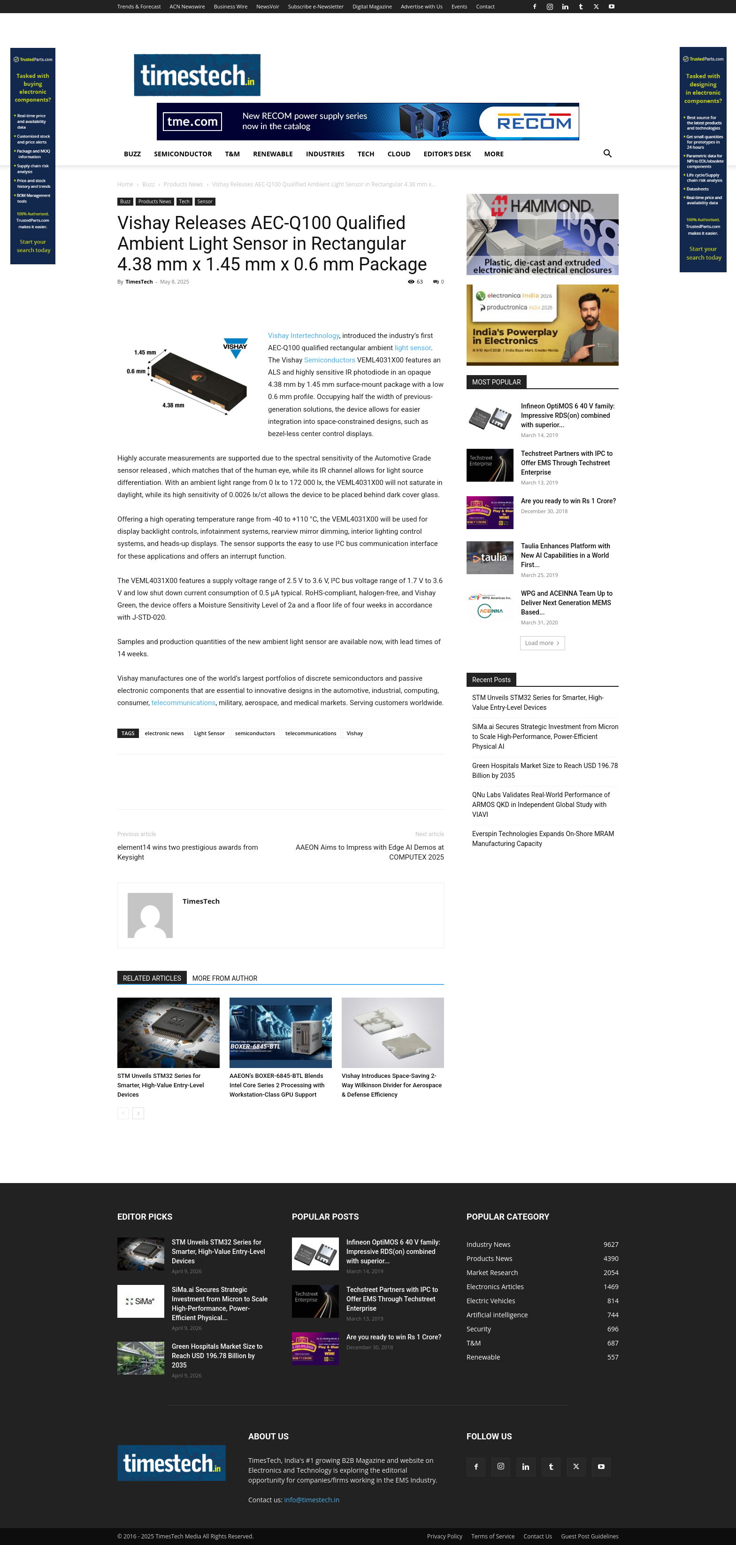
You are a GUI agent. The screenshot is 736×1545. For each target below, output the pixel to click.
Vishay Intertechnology (303, 335)
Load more (542, 643)
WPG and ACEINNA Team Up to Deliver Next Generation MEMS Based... (567, 603)
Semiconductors (329, 360)
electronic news (164, 733)
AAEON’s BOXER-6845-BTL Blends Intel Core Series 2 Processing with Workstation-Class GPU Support (277, 1085)
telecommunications (184, 703)
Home (125, 184)
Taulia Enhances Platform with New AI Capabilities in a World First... (565, 555)
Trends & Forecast (139, 6)
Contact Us (538, 1536)
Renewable (273, 153)
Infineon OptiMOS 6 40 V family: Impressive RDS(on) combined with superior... (568, 415)
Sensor (205, 201)
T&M (232, 153)
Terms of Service (492, 1536)
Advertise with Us (422, 6)
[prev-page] (123, 1113)
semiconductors (255, 733)
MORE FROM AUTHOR (224, 978)
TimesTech (139, 281)
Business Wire (231, 6)
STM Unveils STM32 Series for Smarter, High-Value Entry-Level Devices (160, 1085)
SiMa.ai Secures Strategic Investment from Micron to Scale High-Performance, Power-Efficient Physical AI (545, 736)
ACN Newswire (187, 6)
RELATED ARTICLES (152, 978)
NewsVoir (267, 6)
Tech (366, 153)
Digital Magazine (372, 6)
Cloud (399, 153)
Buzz (132, 153)
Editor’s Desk (447, 153)
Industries (325, 153)
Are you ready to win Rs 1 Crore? (568, 501)
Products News (183, 184)
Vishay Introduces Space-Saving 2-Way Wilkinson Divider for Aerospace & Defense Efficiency (392, 1085)
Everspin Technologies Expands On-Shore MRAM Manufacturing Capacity (543, 838)
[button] (607, 154)
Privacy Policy (444, 1536)
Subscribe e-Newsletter (316, 6)
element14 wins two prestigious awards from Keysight (187, 852)
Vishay (355, 733)
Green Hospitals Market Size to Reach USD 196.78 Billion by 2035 (545, 770)
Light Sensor (209, 733)
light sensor (413, 348)
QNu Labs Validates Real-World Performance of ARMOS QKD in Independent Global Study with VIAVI (541, 804)
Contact (485, 6)
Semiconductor (183, 153)
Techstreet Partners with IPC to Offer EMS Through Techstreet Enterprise (567, 463)
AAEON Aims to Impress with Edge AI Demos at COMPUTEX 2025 (370, 852)
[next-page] (138, 1113)
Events (460, 6)
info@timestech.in (312, 1499)
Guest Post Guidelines (590, 1536)
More (494, 153)
